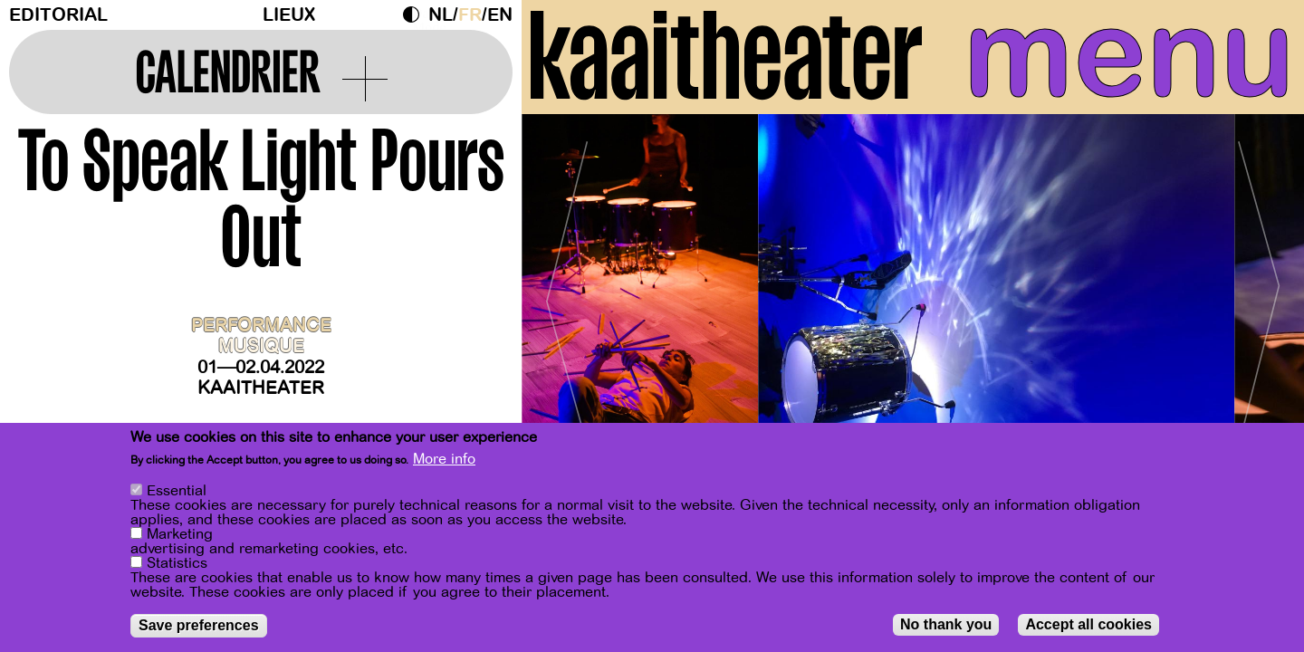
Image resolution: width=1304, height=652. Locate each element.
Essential (176, 491)
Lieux (289, 15)
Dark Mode (415, 14)
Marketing (180, 534)
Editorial (58, 15)
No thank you (946, 624)
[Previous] (567, 293)
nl (440, 15)
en (500, 15)
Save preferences (199, 625)
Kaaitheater (260, 388)
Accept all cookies (1088, 624)
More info (444, 459)
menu (1129, 54)
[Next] (1258, 293)
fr (470, 15)
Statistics (177, 563)
